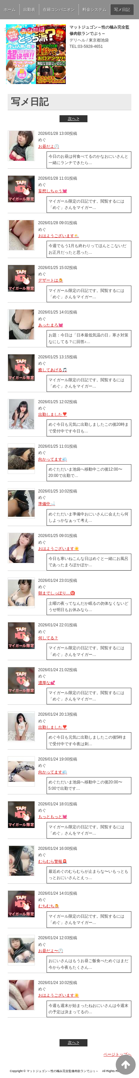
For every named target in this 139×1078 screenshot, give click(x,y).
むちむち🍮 (48, 906)
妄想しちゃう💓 (52, 191)
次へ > (73, 118)
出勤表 (29, 9)
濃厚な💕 (46, 682)
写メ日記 (122, 9)
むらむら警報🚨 (52, 861)
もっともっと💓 (52, 816)
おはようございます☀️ (58, 548)
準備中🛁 (46, 503)
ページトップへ (117, 1054)
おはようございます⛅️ (58, 235)
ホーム (10, 9)
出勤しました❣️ (52, 414)
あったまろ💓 (50, 325)
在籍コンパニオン (59, 9)
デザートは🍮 (50, 280)
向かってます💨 (52, 459)
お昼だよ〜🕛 (50, 950)
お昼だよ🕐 (48, 146)
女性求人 (12, 29)
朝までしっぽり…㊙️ (56, 593)
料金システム (94, 9)
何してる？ (48, 638)
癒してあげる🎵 (52, 370)
